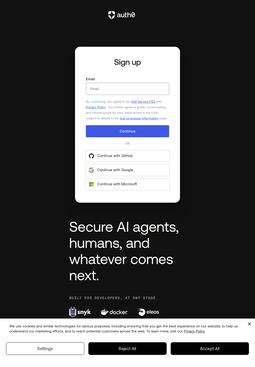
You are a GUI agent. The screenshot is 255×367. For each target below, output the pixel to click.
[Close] (249, 323)
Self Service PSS (143, 101)
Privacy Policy (96, 107)
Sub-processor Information (139, 118)
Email (127, 86)
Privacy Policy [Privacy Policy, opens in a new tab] (194, 331)
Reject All (127, 348)
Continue (128, 131)
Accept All (209, 348)
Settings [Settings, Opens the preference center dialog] (45, 348)
